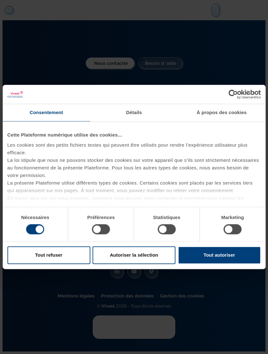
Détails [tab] (134, 112)
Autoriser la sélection (134, 255)
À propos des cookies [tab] (222, 112)
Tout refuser (48, 255)
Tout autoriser (219, 255)
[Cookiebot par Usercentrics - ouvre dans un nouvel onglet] (233, 94)
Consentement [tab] (46, 112)
